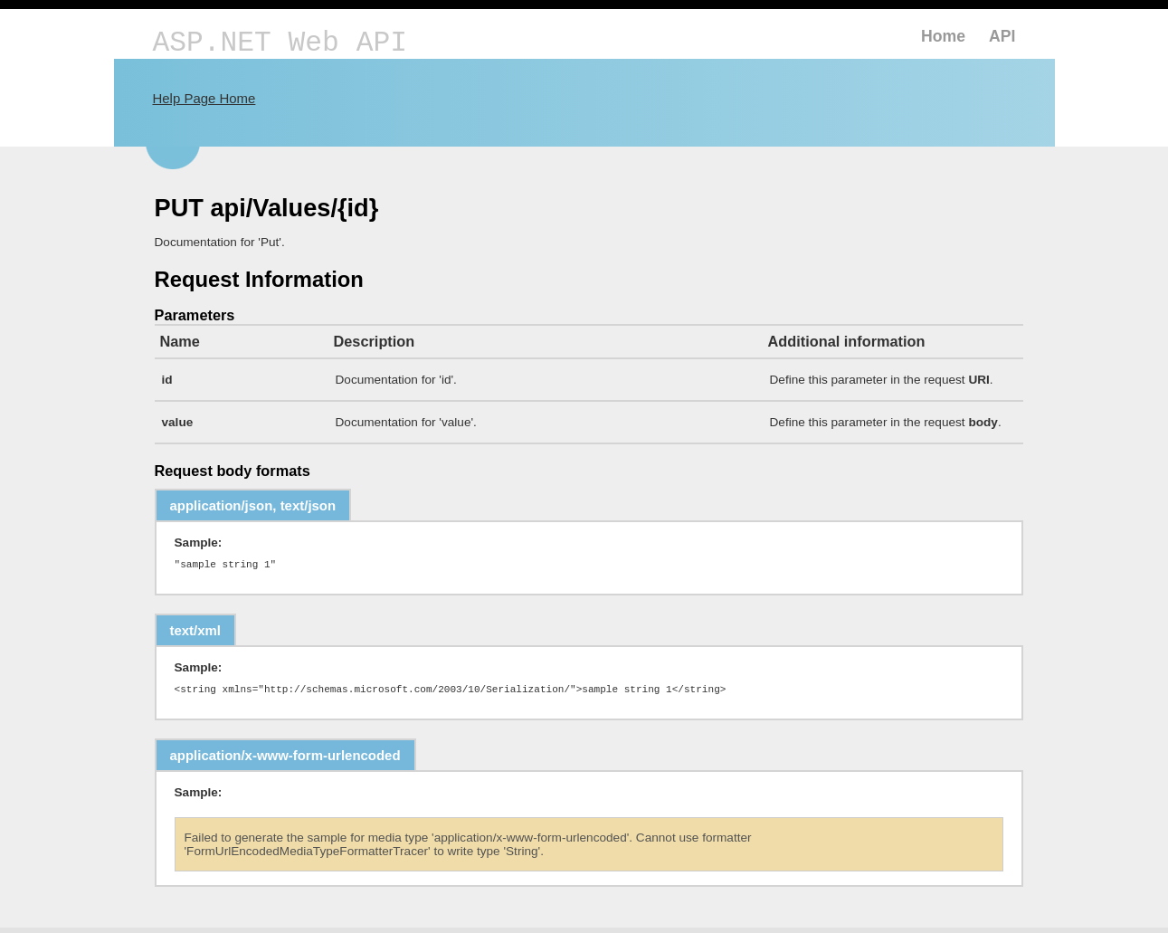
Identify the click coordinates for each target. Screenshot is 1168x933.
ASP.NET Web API (280, 43)
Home (943, 36)
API (1002, 36)
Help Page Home (204, 98)
